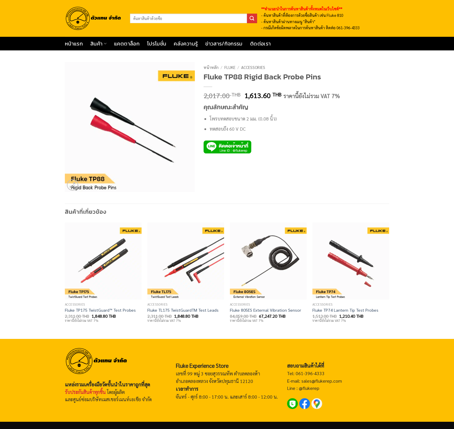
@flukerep (309, 388)
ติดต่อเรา (260, 44)
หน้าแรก (74, 44)
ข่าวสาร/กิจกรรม (224, 44)
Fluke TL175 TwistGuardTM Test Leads (183, 310)
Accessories (253, 67)
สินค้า (98, 44)
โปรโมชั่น (156, 44)
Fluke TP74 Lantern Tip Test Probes (345, 310)
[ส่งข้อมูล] (252, 18)
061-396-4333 (309, 373)
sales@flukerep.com (321, 381)
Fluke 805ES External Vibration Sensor (265, 310)
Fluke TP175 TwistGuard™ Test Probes (100, 310)
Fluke (229, 67)
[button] (72, 185)
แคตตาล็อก (127, 44)
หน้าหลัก (211, 67)
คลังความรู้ (186, 44)
